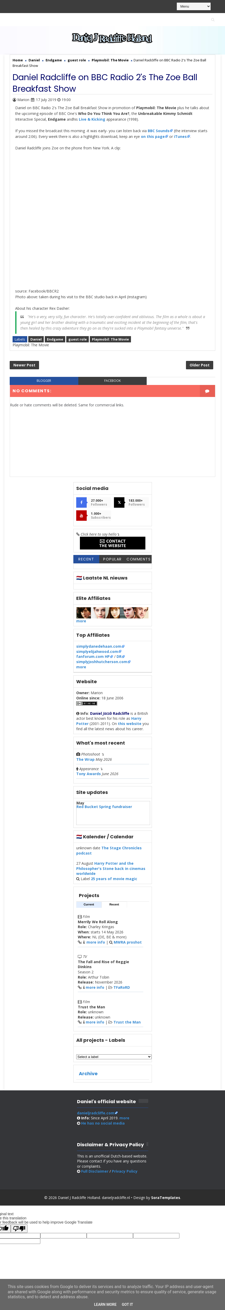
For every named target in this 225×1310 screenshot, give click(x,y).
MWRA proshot (128, 942)
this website (129, 723)
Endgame (55, 339)
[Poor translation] (19, 1228)
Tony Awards (88, 773)
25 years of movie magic (114, 878)
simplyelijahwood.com (97, 651)
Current (89, 904)
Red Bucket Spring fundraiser (104, 806)
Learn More (105, 1304)
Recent (86, 559)
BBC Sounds (158, 130)
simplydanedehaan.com (98, 646)
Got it (127, 1304)
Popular (112, 559)
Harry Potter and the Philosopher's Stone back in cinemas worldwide (110, 868)
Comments (139, 559)
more (81, 620)
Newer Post (24, 364)
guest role (77, 339)
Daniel (36, 339)
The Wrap (85, 759)
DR (119, 656)
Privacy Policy (125, 1171)
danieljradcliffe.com (95, 1112)
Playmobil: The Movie (110, 339)
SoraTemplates (165, 1197)
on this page (153, 136)
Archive (88, 1073)
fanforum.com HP (93, 656)
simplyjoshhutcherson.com (101, 661)
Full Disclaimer (94, 1171)
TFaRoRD (121, 987)
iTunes (180, 136)
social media (103, 1123)
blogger (44, 380)
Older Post (200, 364)
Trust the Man (127, 1022)
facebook (112, 380)
